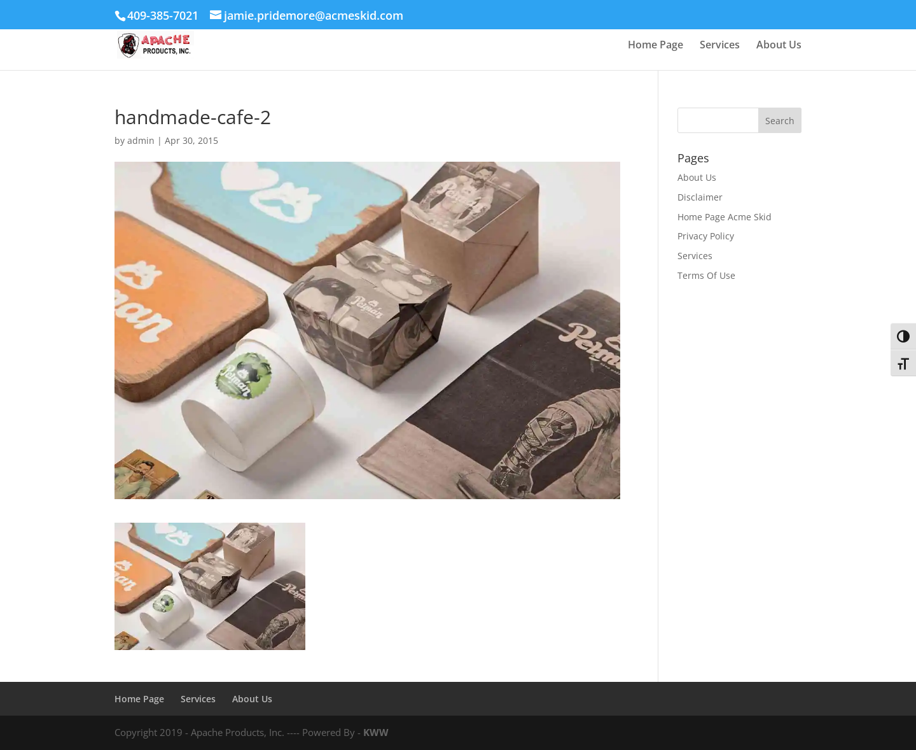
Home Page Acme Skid (724, 217)
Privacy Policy (705, 236)
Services (720, 46)
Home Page (655, 46)
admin (141, 140)
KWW (376, 732)
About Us (779, 46)
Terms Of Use (706, 275)
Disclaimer (700, 197)
